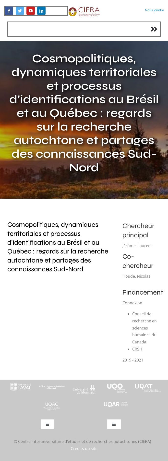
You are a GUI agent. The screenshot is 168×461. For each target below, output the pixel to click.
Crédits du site (84, 448)
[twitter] (20, 11)
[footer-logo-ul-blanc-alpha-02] (20, 381)
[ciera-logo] (84, 8)
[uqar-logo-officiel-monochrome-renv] (116, 403)
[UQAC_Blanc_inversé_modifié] (52, 403)
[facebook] (9, 11)
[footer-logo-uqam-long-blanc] (52, 384)
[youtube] (30, 11)
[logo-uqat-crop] (148, 381)
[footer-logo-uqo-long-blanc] (116, 381)
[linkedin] (41, 11)
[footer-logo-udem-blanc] (84, 386)
